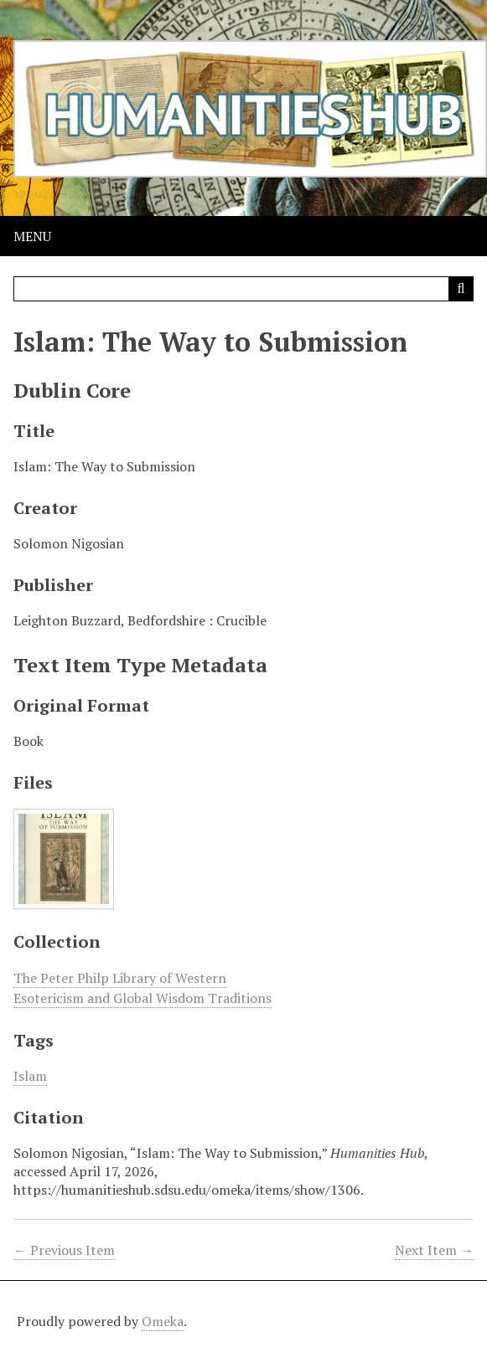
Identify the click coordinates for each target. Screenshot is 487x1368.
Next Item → (434, 1250)
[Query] (243, 288)
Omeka (163, 1321)
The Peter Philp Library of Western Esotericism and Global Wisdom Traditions (142, 988)
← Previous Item (64, 1250)
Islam (30, 1076)
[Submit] (461, 288)
